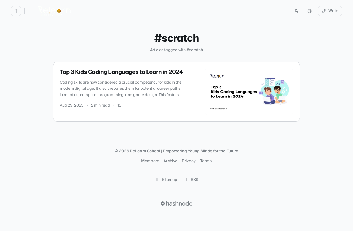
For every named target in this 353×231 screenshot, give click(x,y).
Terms (206, 161)
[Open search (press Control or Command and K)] (296, 11)
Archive (170, 161)
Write (330, 11)
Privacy (189, 161)
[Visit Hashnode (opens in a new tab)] (176, 203)
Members (150, 161)
